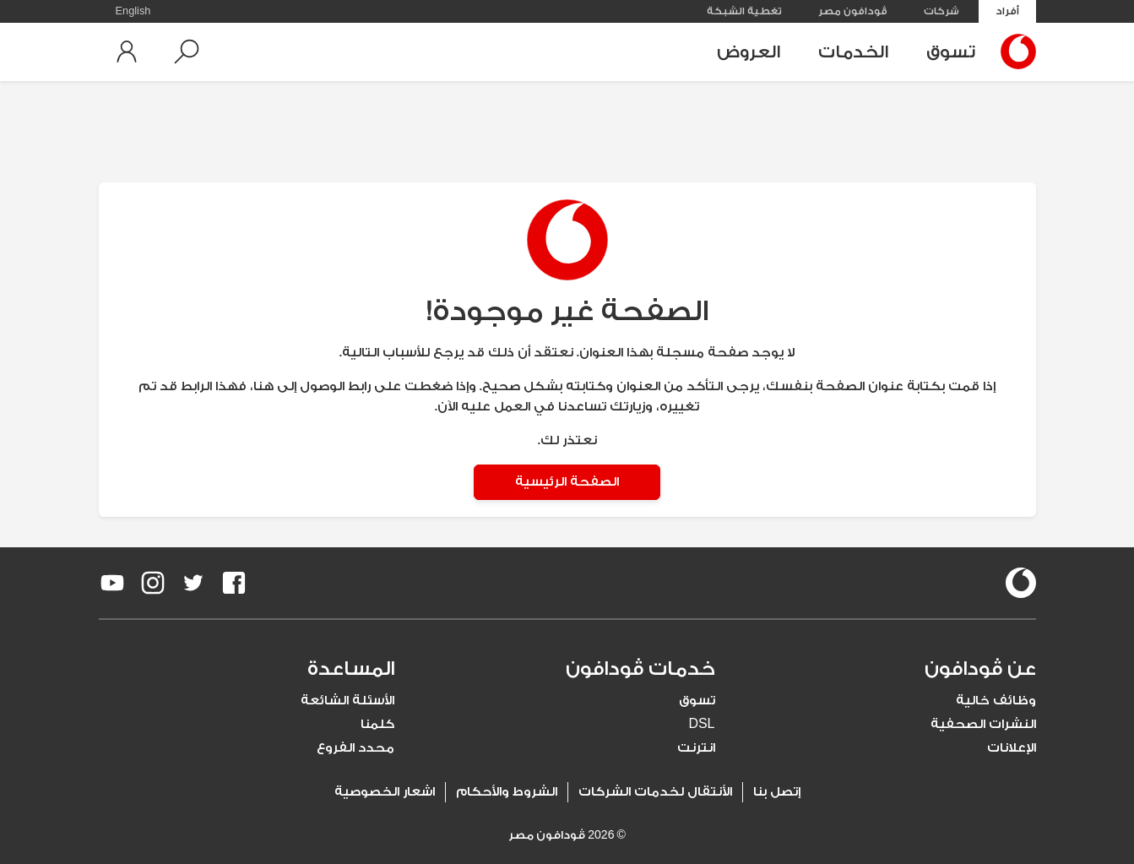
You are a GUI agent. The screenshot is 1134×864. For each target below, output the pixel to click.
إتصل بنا (776, 792)
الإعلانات (1011, 748)
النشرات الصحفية (983, 724)
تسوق (950, 52)
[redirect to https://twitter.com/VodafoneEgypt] (193, 582)
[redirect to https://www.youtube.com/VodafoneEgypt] (112, 582)
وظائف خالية (996, 700)
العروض (748, 52)
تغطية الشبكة (744, 11)
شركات (941, 11)
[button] (186, 51)
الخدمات (853, 52)
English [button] (133, 11)
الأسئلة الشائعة (347, 700)
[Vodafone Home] (1014, 51)
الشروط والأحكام (506, 792)
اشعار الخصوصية (384, 792)
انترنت (696, 748)
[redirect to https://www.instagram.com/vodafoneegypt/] (152, 582)
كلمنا (377, 724)
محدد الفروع (355, 748)
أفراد (1007, 11)
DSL (701, 724)
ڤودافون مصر (852, 11)
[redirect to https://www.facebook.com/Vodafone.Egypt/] (233, 582)
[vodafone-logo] (1021, 583)
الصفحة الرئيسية (567, 482)
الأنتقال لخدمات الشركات (655, 792)
